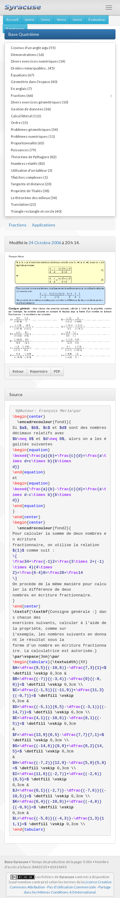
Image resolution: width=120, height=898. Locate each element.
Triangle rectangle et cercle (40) (36, 211)
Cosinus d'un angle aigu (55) (33, 47)
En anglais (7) (21, 88)
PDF (57, 371)
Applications (43, 224)
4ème (61, 19)
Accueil (12, 19)
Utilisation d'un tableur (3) (31, 170)
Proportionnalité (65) (27, 143)
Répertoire (39, 371)
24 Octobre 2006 (45, 242)
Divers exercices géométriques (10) (39, 102)
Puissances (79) (23, 150)
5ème (45, 19)
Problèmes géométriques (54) (34, 129)
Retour (18, 371)
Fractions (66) (22, 95)
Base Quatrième (23, 34)
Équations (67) (22, 75)
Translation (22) (23, 204)
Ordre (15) (19, 122)
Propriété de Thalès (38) (30, 191)
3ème (77, 19)
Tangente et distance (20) (31, 184)
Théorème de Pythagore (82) (34, 157)
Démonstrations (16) (27, 54)
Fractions (17, 224)
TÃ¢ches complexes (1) (29, 177)
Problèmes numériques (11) (33, 136)
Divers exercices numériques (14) (38, 61)
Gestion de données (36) (31, 109)
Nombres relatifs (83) (28, 163)
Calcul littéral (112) (26, 116)
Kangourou (15, 28)
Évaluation (96, 19)
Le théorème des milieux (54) (34, 197)
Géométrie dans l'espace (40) (34, 81)
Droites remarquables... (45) (33, 68)
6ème (29, 19)
